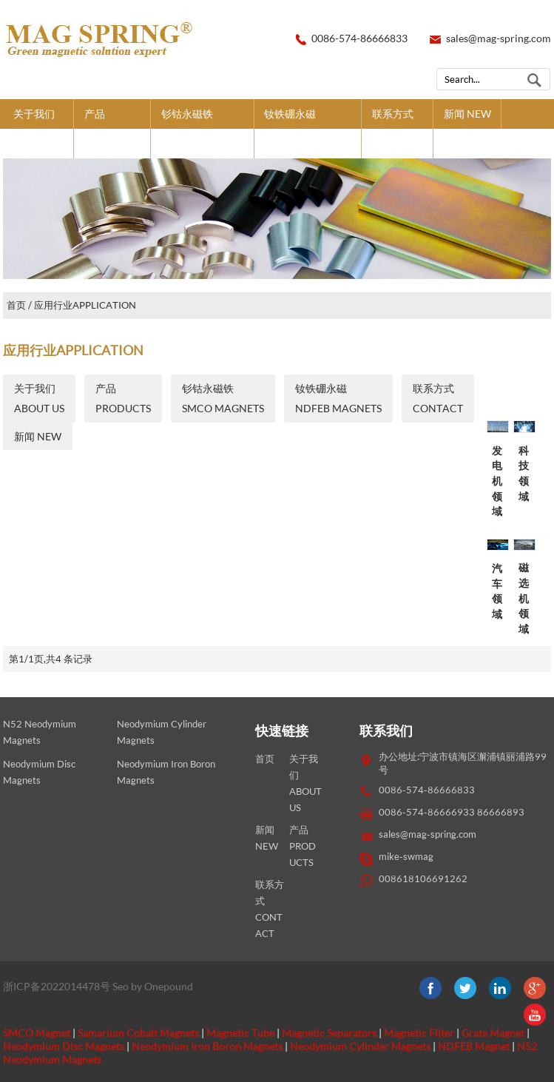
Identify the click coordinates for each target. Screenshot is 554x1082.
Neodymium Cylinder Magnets (360, 1046)
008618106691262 (423, 878)
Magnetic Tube (240, 1032)
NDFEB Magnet (474, 1046)
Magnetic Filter (419, 1032)
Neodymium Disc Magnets (63, 1046)
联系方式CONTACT (397, 128)
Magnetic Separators (329, 1032)
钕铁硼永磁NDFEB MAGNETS (307, 128)
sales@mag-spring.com (498, 38)
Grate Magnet (493, 1032)
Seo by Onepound (152, 986)
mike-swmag (406, 856)
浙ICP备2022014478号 (56, 986)
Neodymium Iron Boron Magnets (207, 1046)
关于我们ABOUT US (38, 128)
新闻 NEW (467, 113)
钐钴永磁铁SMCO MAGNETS (202, 128)
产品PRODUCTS (112, 128)
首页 (16, 305)
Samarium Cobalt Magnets (138, 1032)
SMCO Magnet (36, 1032)
